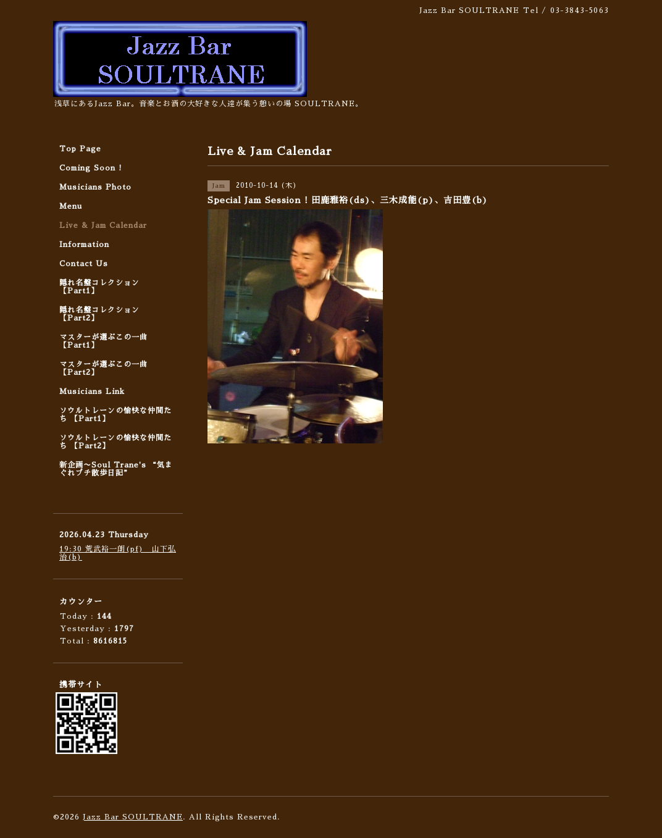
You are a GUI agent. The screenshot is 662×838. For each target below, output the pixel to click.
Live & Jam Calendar (103, 225)
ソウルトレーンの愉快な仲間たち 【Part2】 (115, 442)
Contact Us (83, 263)
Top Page (80, 149)
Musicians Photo (95, 187)
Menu (70, 206)
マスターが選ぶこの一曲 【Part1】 (103, 341)
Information (84, 244)
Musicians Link (92, 391)
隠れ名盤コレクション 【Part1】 (99, 287)
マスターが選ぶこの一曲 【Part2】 (103, 368)
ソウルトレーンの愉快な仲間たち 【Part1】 (115, 414)
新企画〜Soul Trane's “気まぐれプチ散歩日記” (116, 469)
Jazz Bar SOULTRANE (133, 817)
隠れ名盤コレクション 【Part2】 (99, 314)
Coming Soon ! (90, 168)
